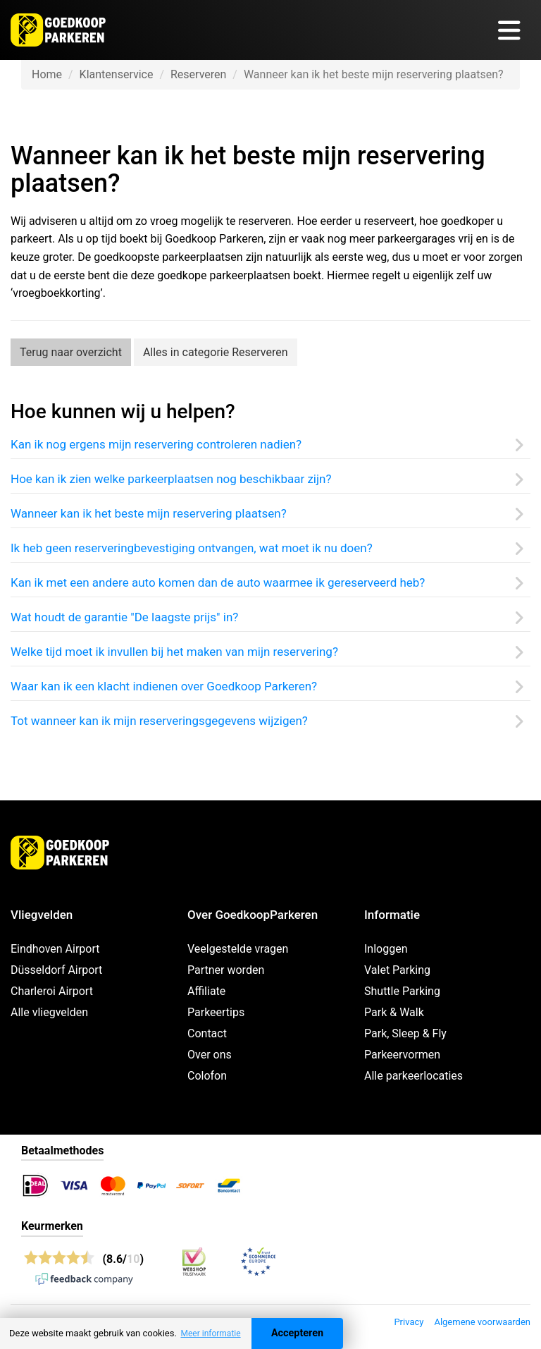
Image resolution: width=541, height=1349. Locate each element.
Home (47, 74)
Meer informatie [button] (210, 1333)
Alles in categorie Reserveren (215, 352)
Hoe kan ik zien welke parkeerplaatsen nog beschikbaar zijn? (171, 479)
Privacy (408, 1322)
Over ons (209, 1054)
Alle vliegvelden (49, 1012)
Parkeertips (215, 1012)
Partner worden (225, 970)
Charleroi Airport (52, 991)
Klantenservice (117, 74)
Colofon (207, 1075)
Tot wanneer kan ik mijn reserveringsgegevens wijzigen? (159, 721)
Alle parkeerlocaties (413, 1075)
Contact (207, 1033)
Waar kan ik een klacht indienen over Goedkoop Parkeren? (164, 686)
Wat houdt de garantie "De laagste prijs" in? (124, 617)
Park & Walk (394, 1012)
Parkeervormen (402, 1054)
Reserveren (198, 74)
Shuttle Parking (402, 991)
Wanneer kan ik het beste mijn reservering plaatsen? (149, 513)
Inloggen (386, 949)
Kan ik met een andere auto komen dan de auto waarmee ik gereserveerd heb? (218, 582)
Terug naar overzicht (71, 352)
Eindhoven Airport (55, 949)
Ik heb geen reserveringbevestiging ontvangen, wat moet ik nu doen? (192, 548)
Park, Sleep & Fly (405, 1033)
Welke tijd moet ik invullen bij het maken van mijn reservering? (174, 652)
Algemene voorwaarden (482, 1322)
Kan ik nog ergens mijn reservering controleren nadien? (156, 444)
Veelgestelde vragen (237, 949)
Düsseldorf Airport (56, 970)
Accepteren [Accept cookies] (297, 1333)
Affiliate (206, 991)
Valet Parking (397, 970)
